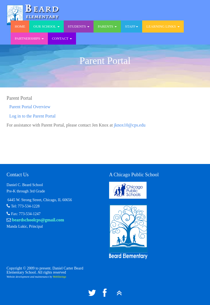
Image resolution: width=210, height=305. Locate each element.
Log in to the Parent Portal (32, 116)
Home (20, 26)
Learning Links (162, 26)
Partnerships (29, 38)
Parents (107, 26)
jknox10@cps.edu (129, 125)
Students (79, 26)
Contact (62, 38)
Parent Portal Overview (29, 106)
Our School (46, 26)
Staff (131, 26)
